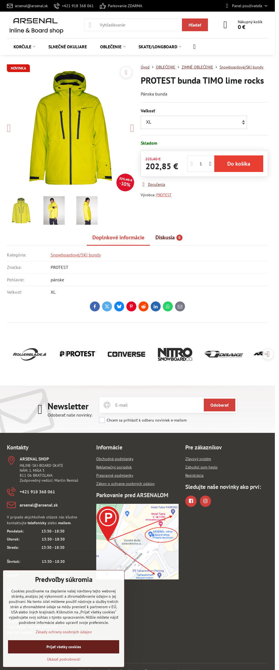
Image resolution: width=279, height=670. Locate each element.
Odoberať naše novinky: (70, 415)
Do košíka (238, 163)
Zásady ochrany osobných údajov (64, 631)
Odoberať (219, 405)
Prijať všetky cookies (63, 646)
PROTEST (163, 194)
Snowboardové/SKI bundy (76, 255)
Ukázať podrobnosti (63, 659)
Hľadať (195, 25)
